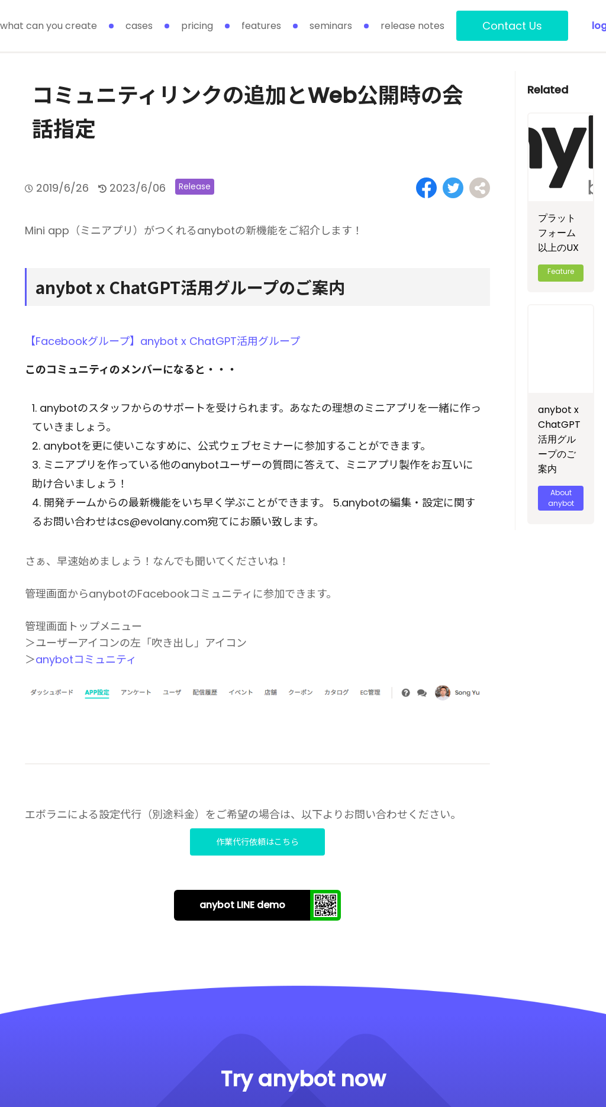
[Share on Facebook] (426, 187)
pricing (197, 26)
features (261, 26)
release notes (412, 26)
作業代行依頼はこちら (257, 842)
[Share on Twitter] (453, 187)
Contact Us (512, 25)
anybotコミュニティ (86, 659)
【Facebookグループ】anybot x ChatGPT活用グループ (162, 341)
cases (139, 26)
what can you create (48, 26)
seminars (331, 26)
